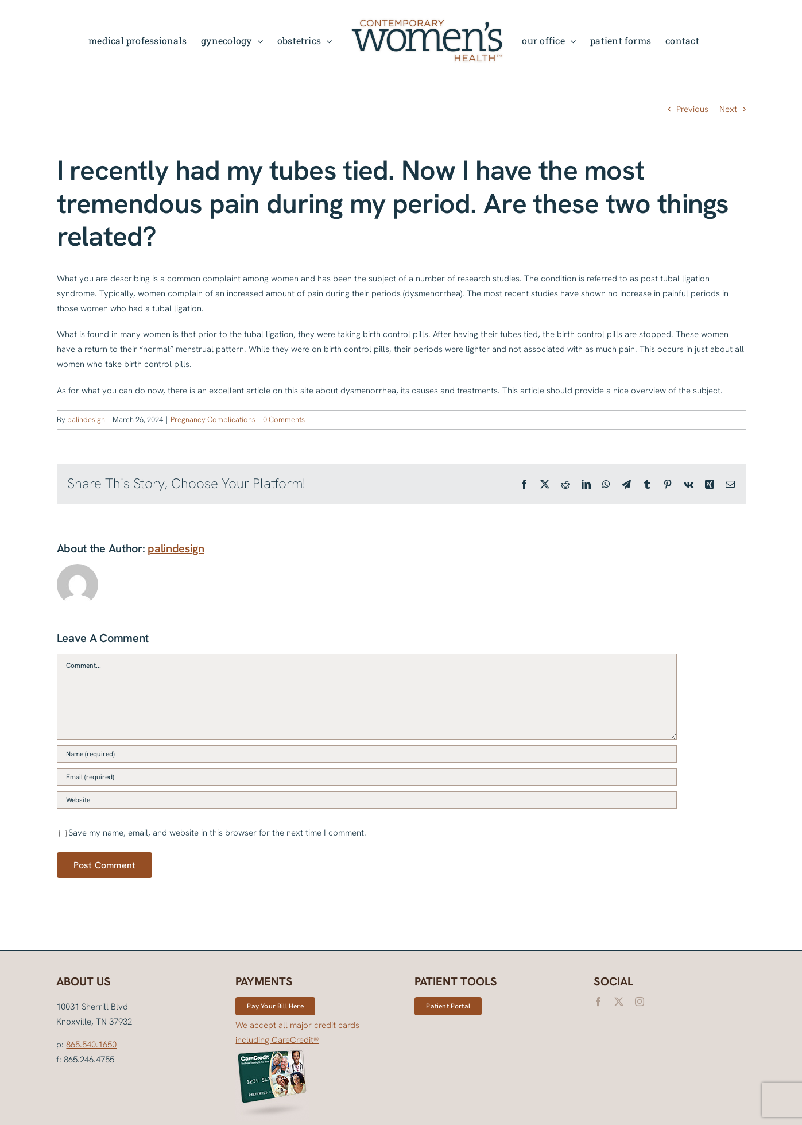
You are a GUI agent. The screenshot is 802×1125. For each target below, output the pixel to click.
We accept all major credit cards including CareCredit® (297, 1070)
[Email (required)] (367, 777)
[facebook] (598, 1001)
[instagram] (639, 1001)
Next (728, 109)
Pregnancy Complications (213, 419)
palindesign (86, 419)
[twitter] (618, 1001)
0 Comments (284, 419)
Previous (692, 109)
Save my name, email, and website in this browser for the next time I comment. (217, 832)
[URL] (367, 800)
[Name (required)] (367, 754)
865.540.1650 (91, 1044)
